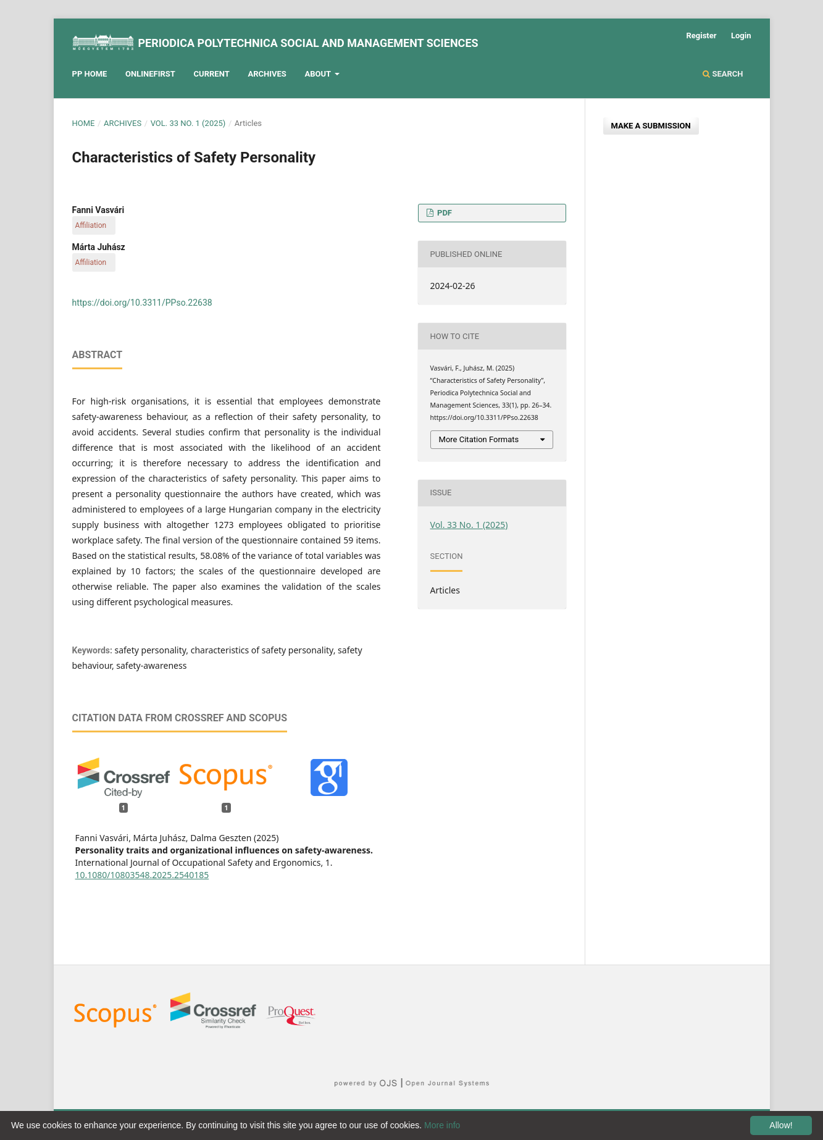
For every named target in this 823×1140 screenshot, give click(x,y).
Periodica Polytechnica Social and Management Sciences (308, 42)
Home (83, 123)
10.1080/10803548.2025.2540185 (142, 875)
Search (723, 73)
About (318, 73)
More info (442, 1125)
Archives (267, 73)
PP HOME (89, 73)
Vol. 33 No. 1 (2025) (188, 123)
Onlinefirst (150, 73)
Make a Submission (651, 125)
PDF (443, 212)
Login (741, 35)
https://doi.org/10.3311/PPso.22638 (142, 303)
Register (701, 35)
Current (212, 73)
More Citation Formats (479, 439)
